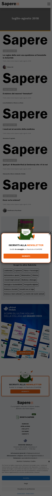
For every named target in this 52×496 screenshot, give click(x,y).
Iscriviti (26, 256)
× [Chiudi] (50, 233)
